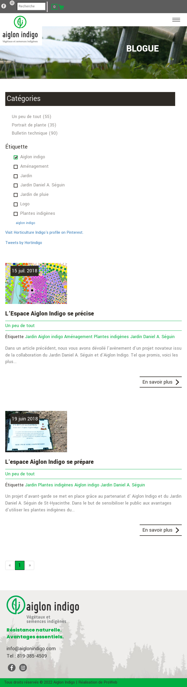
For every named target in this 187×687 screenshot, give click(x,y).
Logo (24, 204)
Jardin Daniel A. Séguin (42, 185)
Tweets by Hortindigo (23, 243)
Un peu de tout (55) (31, 117)
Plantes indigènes (37, 213)
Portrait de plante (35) (34, 125)
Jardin (26, 176)
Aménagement (34, 166)
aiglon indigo (25, 223)
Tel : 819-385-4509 (27, 656)
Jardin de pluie (34, 194)
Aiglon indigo (32, 157)
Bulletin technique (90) (35, 133)
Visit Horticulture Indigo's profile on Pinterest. (44, 232)
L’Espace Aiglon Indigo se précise (49, 313)
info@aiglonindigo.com (31, 648)
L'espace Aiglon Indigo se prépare (49, 462)
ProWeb (110, 682)
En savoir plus (157, 382)
